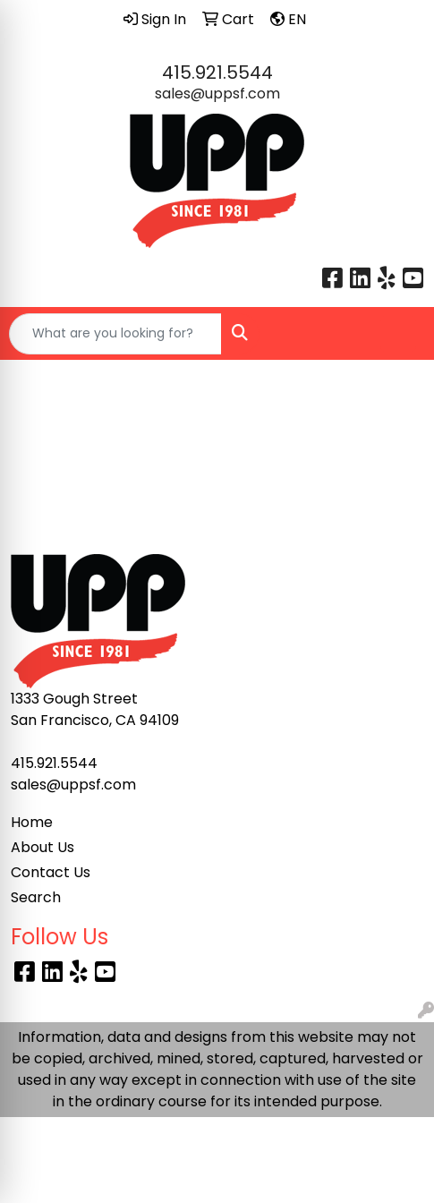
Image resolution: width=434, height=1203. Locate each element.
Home (32, 822)
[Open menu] (398, 334)
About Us (42, 847)
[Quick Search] (115, 333)
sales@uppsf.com (217, 93)
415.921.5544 (217, 72)
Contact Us (50, 872)
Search (36, 897)
